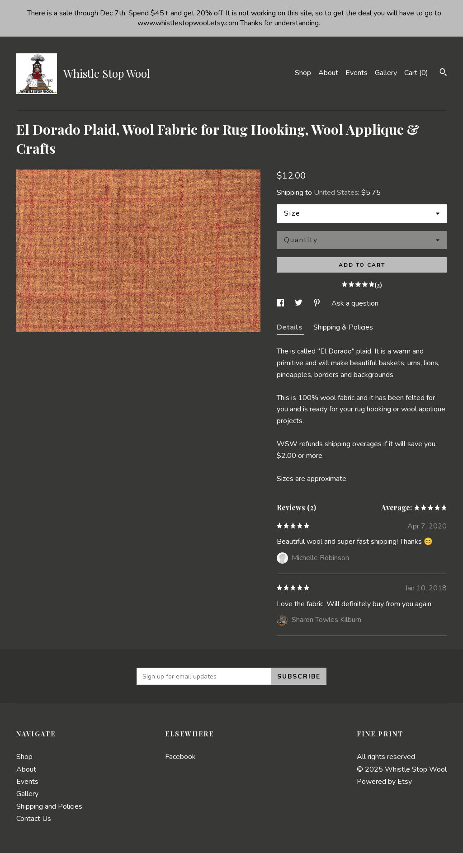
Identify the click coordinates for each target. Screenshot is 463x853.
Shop (303, 73)
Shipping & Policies (343, 327)
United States (336, 193)
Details (290, 327)
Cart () (416, 73)
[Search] (443, 73)
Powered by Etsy (384, 782)
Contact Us (33, 819)
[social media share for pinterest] (317, 303)
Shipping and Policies (49, 806)
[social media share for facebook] (281, 303)
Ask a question (354, 303)
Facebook (180, 757)
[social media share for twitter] (299, 303)
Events (356, 73)
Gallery (386, 73)
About (328, 73)
